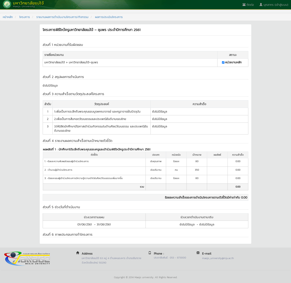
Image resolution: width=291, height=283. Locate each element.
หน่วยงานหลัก (233, 62)
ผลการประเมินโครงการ (109, 17)
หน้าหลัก (8, 17)
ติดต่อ (248, 4)
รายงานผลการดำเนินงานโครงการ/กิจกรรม (62, 17)
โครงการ (24, 17)
